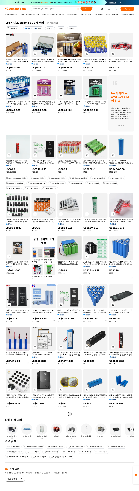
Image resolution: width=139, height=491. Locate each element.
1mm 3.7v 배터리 (68, 452)
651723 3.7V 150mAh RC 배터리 (17, 457)
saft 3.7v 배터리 (101, 452)
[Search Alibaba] (54, 9)
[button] (78, 8)
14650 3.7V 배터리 (51, 452)
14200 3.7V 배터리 (13, 188)
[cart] (109, 9)
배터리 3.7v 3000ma (75, 447)
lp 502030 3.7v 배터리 (55, 447)
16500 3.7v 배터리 (39, 457)
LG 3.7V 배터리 (85, 452)
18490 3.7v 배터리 (98, 178)
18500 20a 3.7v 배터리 (116, 447)
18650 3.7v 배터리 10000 (33, 447)
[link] (136, 469)
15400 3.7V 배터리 (49, 188)
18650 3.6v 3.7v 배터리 (56, 178)
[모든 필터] (12, 28)
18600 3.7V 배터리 (13, 447)
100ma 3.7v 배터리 (117, 178)
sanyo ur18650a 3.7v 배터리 (16, 178)
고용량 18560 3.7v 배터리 (78, 178)
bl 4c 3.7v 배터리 (33, 452)
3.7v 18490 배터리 (31, 188)
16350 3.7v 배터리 (110, 183)
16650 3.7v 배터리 (37, 178)
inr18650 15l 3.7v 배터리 (15, 183)
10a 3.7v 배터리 (93, 183)
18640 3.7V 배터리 (75, 183)
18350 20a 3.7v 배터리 (95, 447)
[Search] (86, 9)
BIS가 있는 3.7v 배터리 (14, 452)
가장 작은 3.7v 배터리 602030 (61, 457)
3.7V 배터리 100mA (57, 183)
